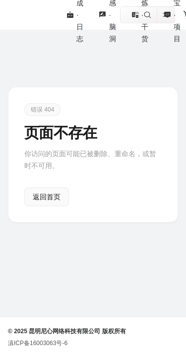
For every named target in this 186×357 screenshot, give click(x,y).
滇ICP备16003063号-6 (37, 343)
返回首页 (47, 197)
